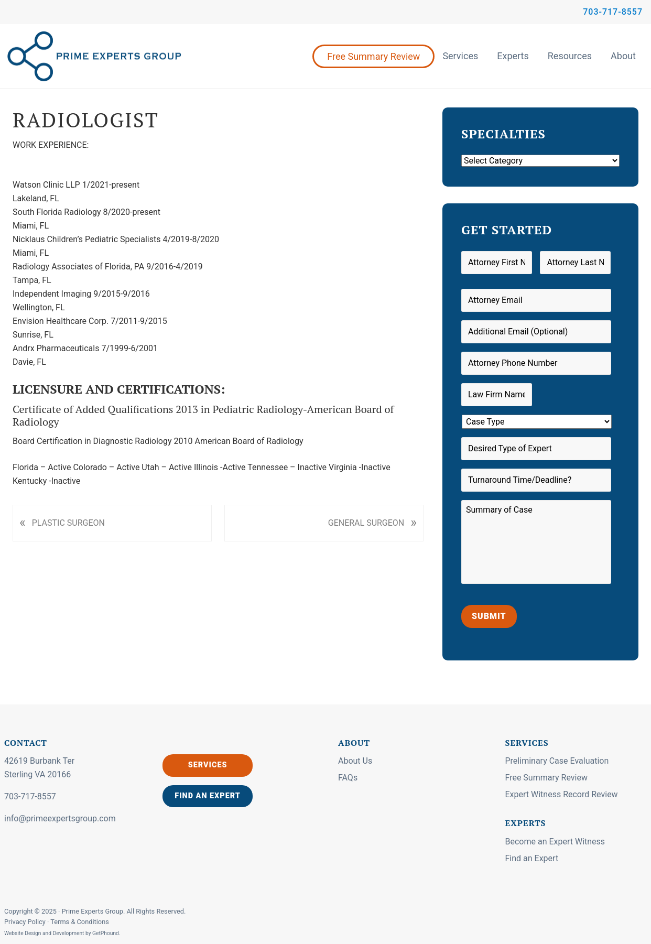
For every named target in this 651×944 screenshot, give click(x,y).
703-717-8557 (613, 12)
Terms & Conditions (79, 922)
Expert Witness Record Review (561, 794)
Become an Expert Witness (555, 842)
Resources (570, 55)
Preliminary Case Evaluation (557, 761)
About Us (355, 761)
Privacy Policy (25, 922)
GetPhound (105, 933)
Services (460, 55)
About (623, 55)
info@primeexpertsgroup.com (60, 818)
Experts (513, 55)
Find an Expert (208, 795)
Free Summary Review (373, 56)
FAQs (347, 778)
